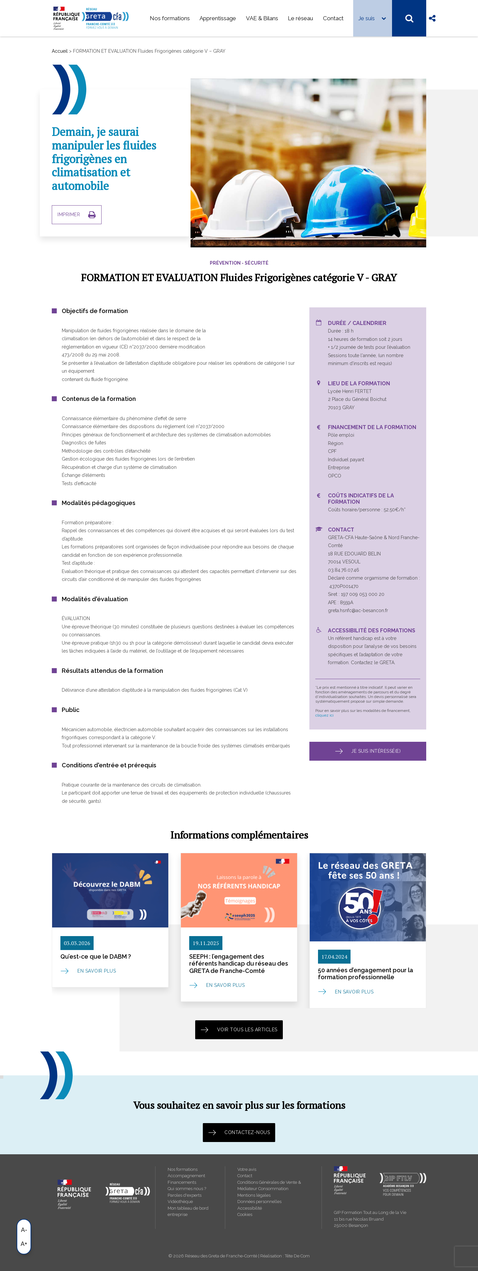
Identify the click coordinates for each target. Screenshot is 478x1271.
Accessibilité (249, 1208)
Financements (182, 1182)
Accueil (60, 51)
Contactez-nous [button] (239, 1132)
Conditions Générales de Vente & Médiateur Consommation (269, 1185)
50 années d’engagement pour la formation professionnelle (365, 974)
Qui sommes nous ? (187, 1188)
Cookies (244, 1214)
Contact (333, 18)
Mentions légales (254, 1195)
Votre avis (246, 1169)
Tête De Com (297, 1255)
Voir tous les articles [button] (239, 1030)
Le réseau (300, 18)
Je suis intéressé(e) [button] (368, 751)
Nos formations (170, 18)
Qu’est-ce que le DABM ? (95, 956)
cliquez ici (324, 715)
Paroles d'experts (184, 1195)
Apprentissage (217, 18)
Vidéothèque (180, 1201)
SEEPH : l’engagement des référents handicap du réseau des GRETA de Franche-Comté (238, 963)
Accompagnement (186, 1175)
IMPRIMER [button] (76, 215)
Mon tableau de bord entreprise (188, 1211)
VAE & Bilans (262, 18)
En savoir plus (96, 971)
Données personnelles (259, 1201)
